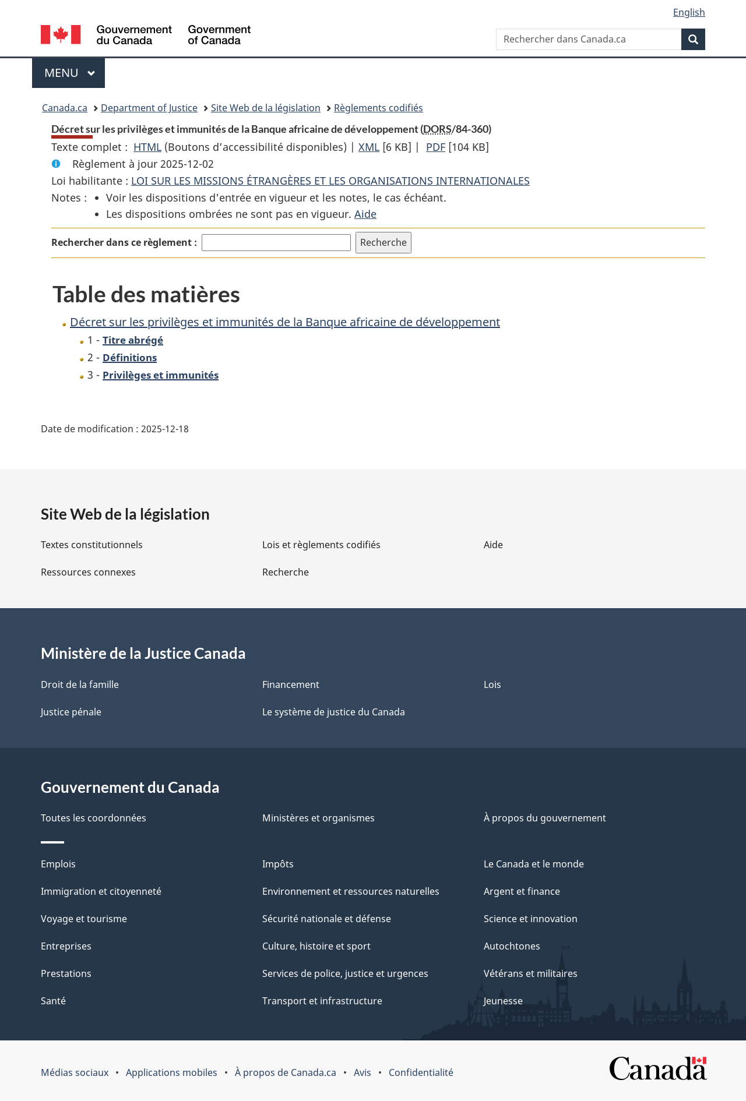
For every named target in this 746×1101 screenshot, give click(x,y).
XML (368, 147)
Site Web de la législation (266, 107)
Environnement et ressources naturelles (350, 891)
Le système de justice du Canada (333, 711)
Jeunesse (503, 1000)
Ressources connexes (88, 572)
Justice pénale (71, 711)
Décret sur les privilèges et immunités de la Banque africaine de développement (285, 322)
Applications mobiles (171, 1072)
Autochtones (512, 946)
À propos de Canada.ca (285, 1072)
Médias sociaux (74, 1072)
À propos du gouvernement (545, 817)
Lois (492, 684)
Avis (362, 1072)
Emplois (58, 863)
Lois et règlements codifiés (321, 544)
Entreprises (66, 946)
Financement (290, 684)
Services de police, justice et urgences (345, 973)
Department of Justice (149, 107)
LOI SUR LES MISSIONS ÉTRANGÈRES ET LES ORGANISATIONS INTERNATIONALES (330, 181)
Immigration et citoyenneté (101, 891)
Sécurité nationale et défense (326, 918)
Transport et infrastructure (322, 1000)
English (689, 12)
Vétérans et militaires (531, 973)
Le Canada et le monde (534, 863)
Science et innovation (531, 918)
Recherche (285, 572)
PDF (435, 147)
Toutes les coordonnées (93, 817)
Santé (53, 1000)
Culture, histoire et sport (316, 946)
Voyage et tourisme (84, 918)
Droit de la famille (80, 684)
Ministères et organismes (318, 817)
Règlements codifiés (378, 107)
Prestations (66, 973)
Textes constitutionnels (92, 544)
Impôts (278, 863)
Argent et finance (522, 891)
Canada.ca (64, 107)
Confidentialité (421, 1072)
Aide (365, 214)
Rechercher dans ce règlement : (124, 242)
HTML (147, 147)
